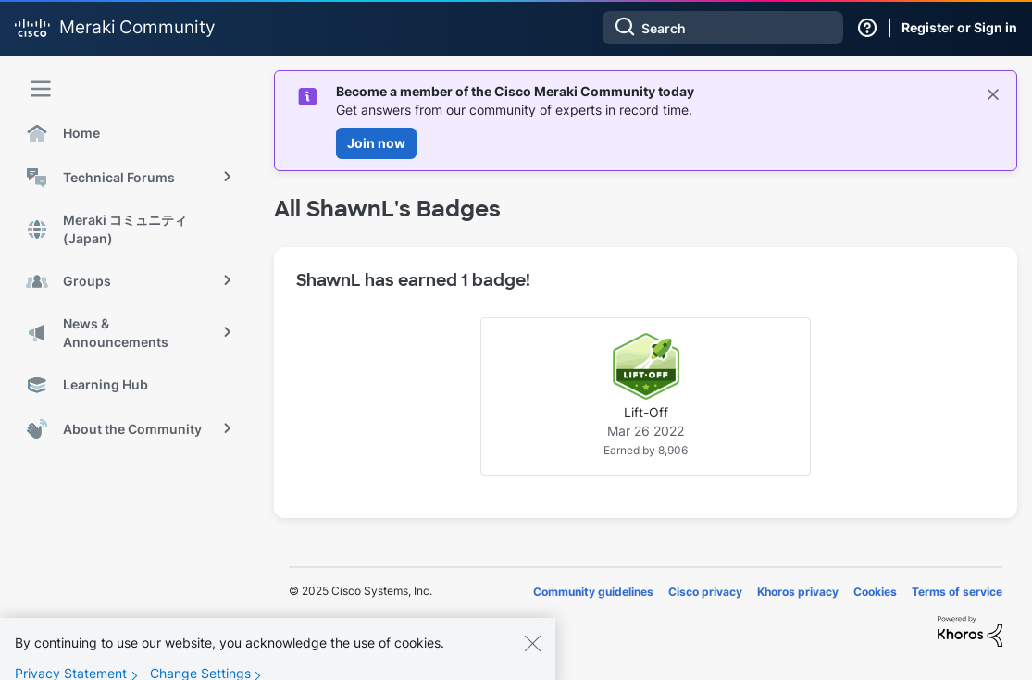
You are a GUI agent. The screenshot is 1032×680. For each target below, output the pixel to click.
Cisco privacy (705, 592)
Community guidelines (593, 592)
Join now (376, 143)
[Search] (723, 27)
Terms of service (957, 592)
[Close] (532, 653)
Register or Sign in (959, 27)
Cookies (875, 592)
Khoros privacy (798, 592)
